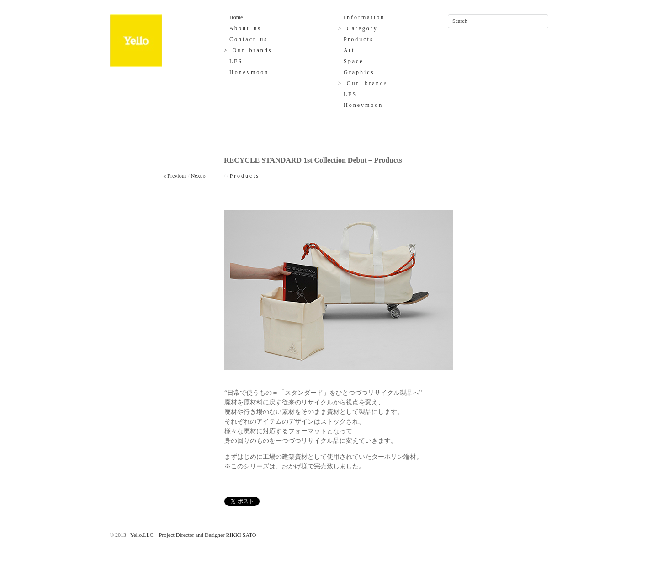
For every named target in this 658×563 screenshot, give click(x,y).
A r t (345, 50)
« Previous (174, 176)
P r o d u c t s (355, 39)
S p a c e (350, 61)
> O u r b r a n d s (247, 50)
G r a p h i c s (355, 72)
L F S (232, 61)
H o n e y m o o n (245, 72)
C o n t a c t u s (245, 39)
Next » (198, 176)
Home (233, 17)
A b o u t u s (242, 28)
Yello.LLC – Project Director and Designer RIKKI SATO (191, 535)
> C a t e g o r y (357, 28)
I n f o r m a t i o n (360, 17)
